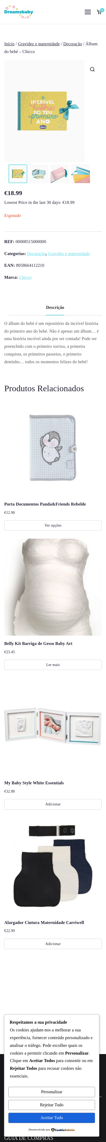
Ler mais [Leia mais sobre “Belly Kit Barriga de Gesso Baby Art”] (53, 665)
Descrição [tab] (55, 307)
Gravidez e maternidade (39, 44)
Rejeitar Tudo (51, 1105)
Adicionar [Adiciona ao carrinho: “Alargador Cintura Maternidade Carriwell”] (52, 944)
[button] (92, 69)
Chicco (25, 277)
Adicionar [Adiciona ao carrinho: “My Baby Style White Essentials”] (52, 804)
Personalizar (51, 1091)
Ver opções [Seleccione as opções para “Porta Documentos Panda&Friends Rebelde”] (52, 526)
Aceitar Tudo (51, 1117)
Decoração (72, 44)
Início (9, 44)
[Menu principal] (88, 12)
